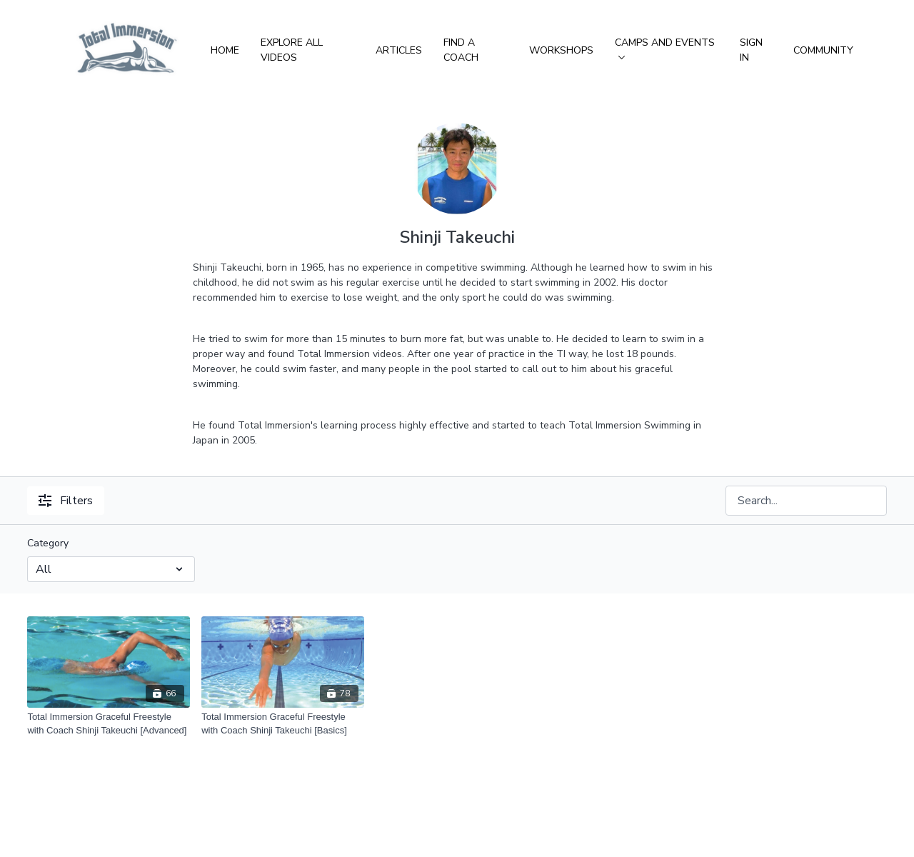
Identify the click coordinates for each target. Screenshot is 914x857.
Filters (66, 500)
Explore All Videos (292, 50)
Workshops (561, 50)
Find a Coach (460, 50)
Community (823, 50)
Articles (399, 50)
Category (48, 543)
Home (225, 50)
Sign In (751, 50)
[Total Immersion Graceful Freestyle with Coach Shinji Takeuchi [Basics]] (282, 724)
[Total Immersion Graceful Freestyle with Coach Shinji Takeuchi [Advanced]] (108, 724)
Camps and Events (665, 47)
